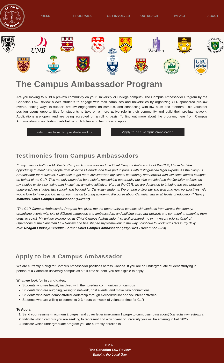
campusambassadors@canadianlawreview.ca (169, 314)
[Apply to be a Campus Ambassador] (147, 132)
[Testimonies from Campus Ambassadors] (64, 132)
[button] (52, 16)
